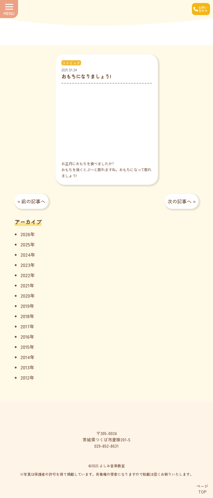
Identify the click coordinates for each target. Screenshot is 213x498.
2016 (25, 336)
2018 (25, 316)
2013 (25, 367)
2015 (25, 346)
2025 (25, 244)
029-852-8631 (106, 446)
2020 (25, 295)
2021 (25, 285)
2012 (25, 377)
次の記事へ (180, 201)
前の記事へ (33, 201)
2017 (25, 326)
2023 (25, 264)
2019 (25, 305)
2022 (25, 275)
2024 (25, 254)
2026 (25, 234)
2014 (25, 357)
